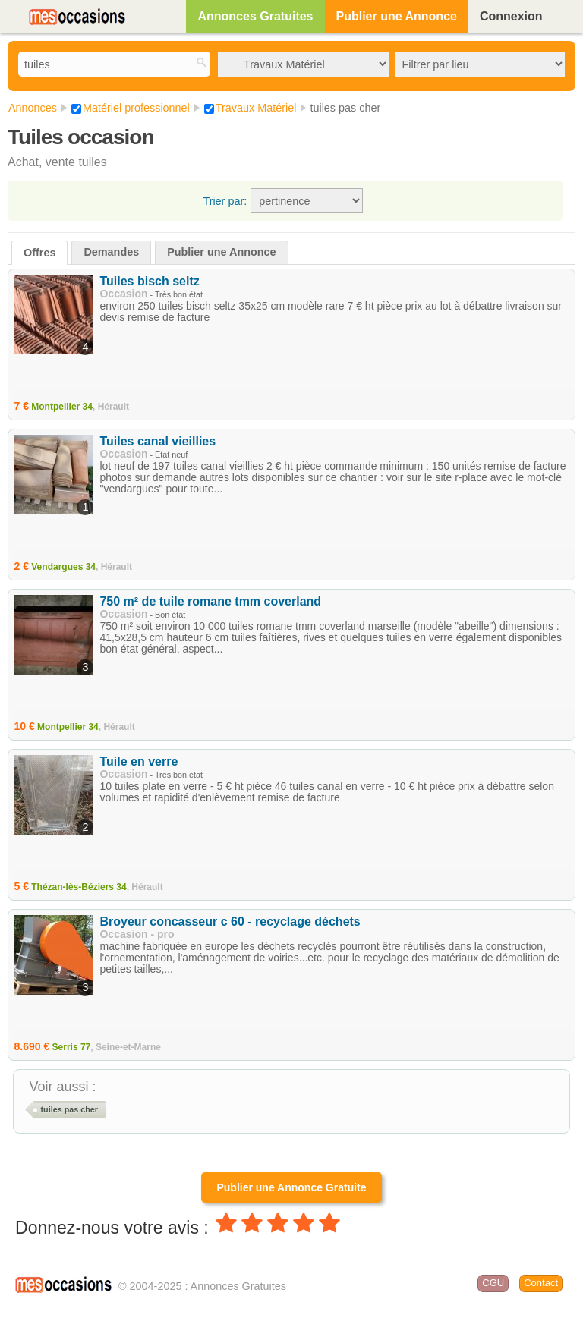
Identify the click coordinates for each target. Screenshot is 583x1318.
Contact (541, 1282)
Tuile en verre (138, 761)
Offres (39, 253)
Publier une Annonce (396, 16)
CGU (493, 1282)
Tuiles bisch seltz (149, 281)
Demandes (111, 252)
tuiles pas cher (69, 1109)
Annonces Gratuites (255, 16)
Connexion (511, 16)
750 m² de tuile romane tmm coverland (210, 601)
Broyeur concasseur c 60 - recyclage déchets (229, 921)
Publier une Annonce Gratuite (291, 1187)
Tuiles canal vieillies (157, 441)
